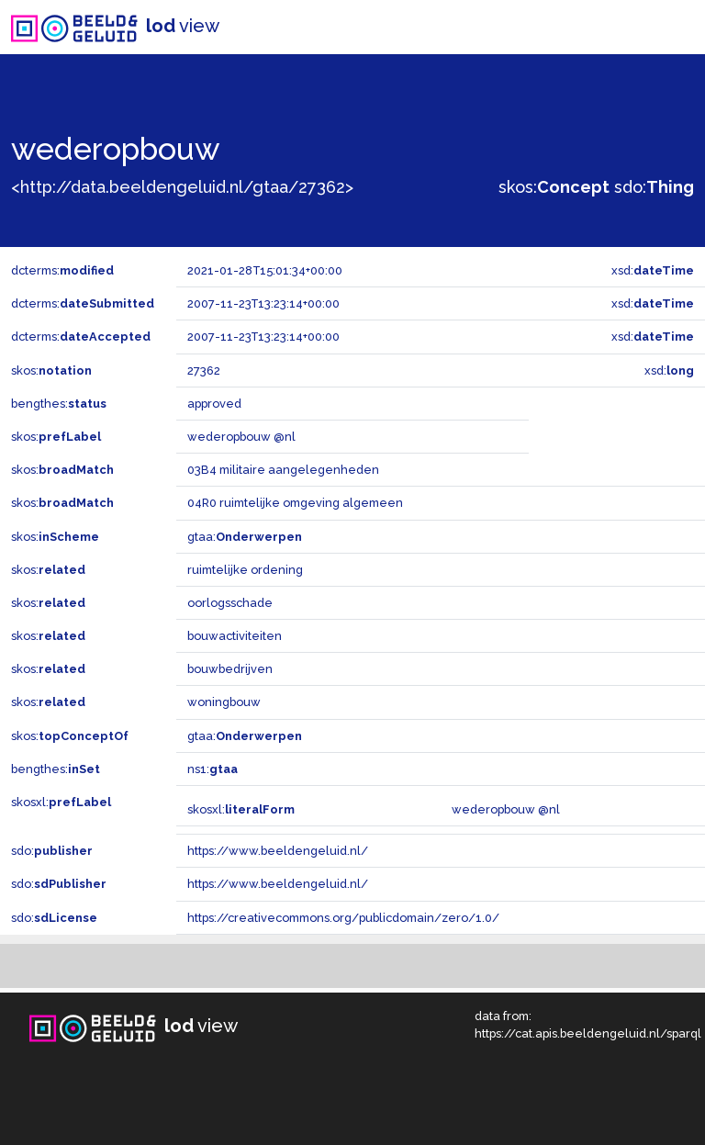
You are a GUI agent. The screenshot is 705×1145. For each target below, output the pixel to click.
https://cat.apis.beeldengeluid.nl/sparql (588, 1033)
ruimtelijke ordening (245, 570)
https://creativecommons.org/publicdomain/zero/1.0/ (343, 918)
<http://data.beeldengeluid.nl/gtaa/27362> (182, 186)
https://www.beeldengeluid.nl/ (277, 851)
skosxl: (61, 802)
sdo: (654, 186)
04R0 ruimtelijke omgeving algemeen (295, 503)
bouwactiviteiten (234, 636)
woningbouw (224, 702)
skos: (554, 186)
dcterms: (62, 270)
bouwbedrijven (230, 669)
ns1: (212, 769)
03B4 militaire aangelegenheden (283, 470)
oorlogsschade (230, 603)
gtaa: (244, 537)
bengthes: (58, 403)
